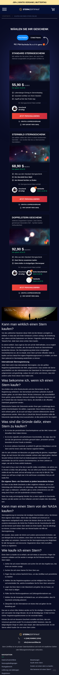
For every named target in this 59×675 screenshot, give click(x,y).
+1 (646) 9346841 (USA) (32, 638)
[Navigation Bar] (4, 9)
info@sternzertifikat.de (32, 642)
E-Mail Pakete (36, 38)
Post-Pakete (22, 38)
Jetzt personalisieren (29, 116)
